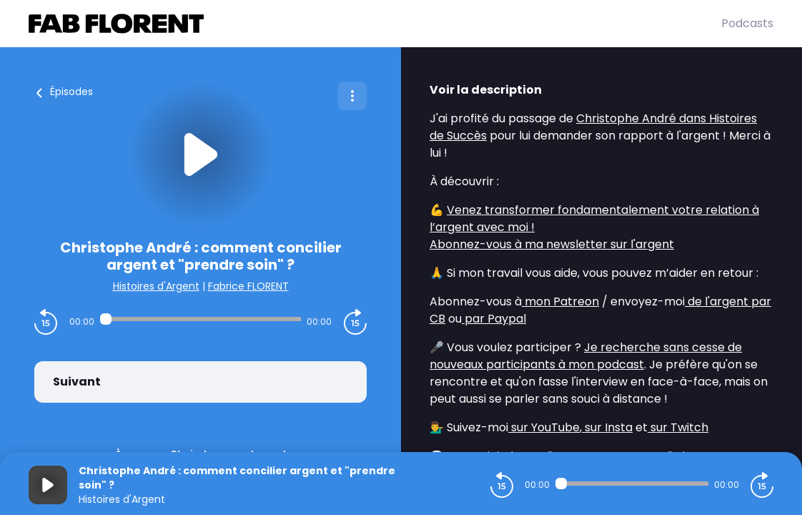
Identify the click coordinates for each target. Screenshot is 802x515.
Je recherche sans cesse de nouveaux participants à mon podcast (586, 356)
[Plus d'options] (352, 96)
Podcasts (747, 23)
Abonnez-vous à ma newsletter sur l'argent (552, 244)
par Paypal (494, 318)
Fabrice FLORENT (248, 286)
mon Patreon (560, 301)
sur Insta (607, 427)
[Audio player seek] (200, 319)
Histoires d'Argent (156, 286)
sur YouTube (544, 427)
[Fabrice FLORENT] (375, 23)
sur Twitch (678, 427)
